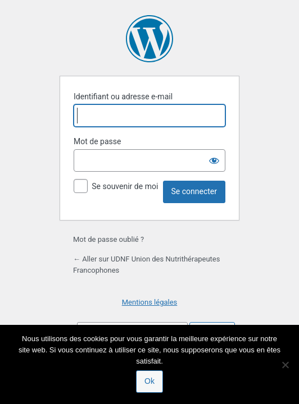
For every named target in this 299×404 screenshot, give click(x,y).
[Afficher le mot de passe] (214, 160)
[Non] (285, 364)
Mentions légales (150, 302)
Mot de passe (97, 141)
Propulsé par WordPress (149, 38)
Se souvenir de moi (125, 186)
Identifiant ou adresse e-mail (123, 96)
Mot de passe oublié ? (108, 239)
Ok (149, 381)
